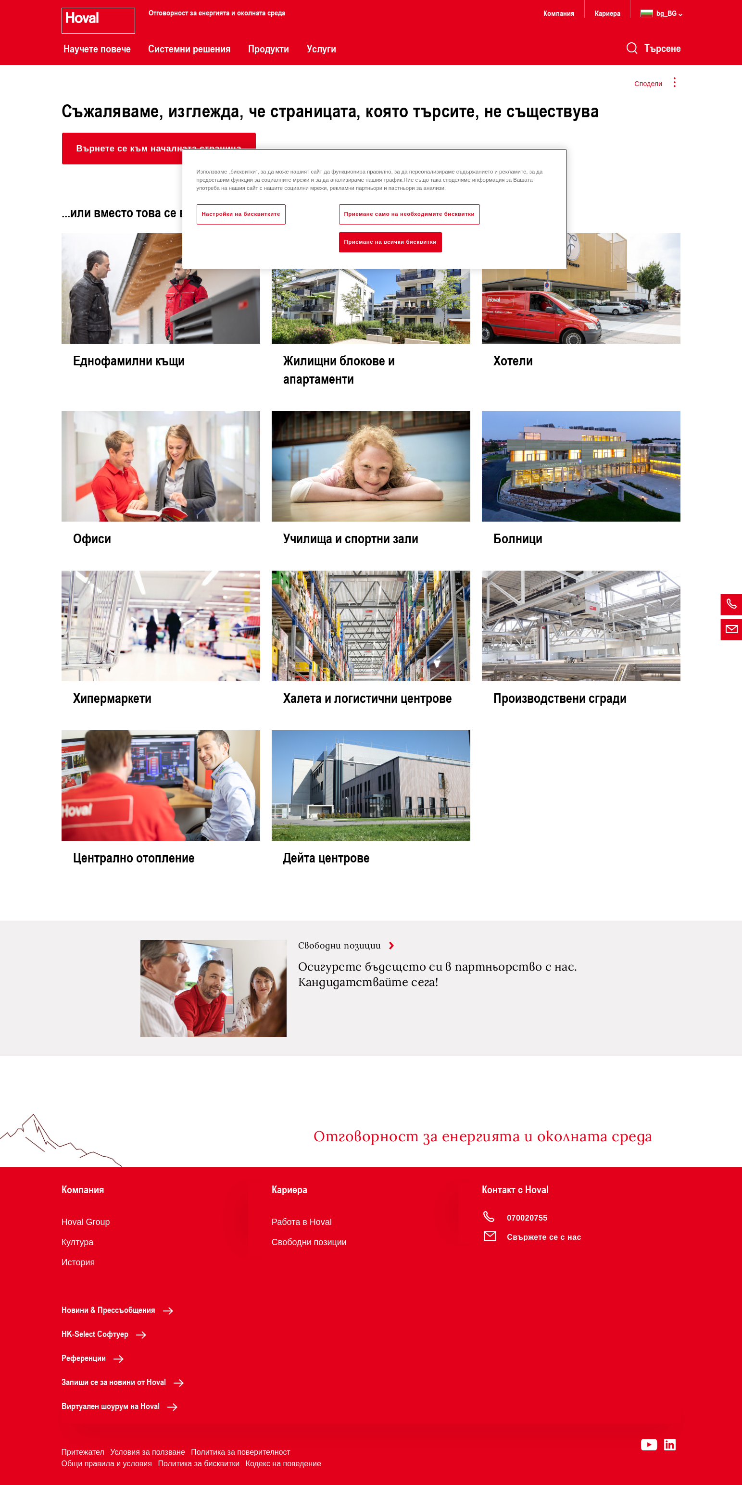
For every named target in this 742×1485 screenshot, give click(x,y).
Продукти (268, 48)
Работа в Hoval (302, 1222)
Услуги (321, 48)
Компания (559, 12)
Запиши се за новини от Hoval (125, 1381)
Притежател (83, 1452)
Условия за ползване (147, 1452)
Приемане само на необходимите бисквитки (409, 214)
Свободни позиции (309, 1242)
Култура (78, 1242)
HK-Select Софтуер (106, 1333)
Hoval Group (86, 1222)
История (78, 1262)
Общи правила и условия (107, 1464)
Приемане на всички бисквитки (390, 242)
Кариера (607, 12)
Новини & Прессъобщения (120, 1309)
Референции (95, 1357)
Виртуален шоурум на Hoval (122, 1405)
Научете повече (97, 48)
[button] (159, 148)
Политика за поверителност (240, 1452)
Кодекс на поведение (283, 1464)
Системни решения (189, 48)
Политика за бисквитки (198, 1464)
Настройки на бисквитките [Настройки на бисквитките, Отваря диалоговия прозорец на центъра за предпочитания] (241, 214)
